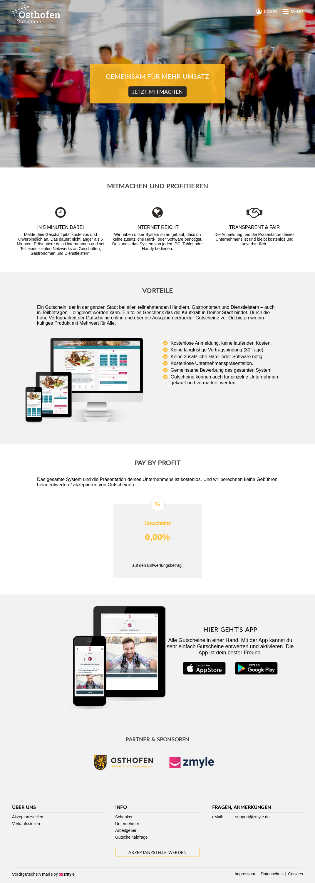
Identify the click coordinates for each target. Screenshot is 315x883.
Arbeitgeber (125, 830)
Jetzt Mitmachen (157, 91)
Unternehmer (127, 823)
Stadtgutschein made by (43, 874)
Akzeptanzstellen (27, 817)
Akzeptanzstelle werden (157, 852)
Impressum (245, 874)
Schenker (124, 817)
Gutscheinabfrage (131, 837)
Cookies (295, 874)
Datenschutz (271, 874)
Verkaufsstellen (26, 823)
